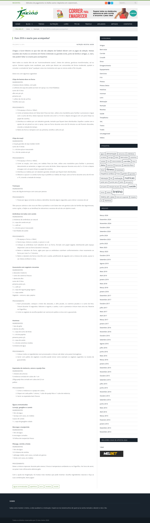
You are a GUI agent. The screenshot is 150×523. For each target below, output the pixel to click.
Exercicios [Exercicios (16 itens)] (118, 165)
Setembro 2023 (105, 239)
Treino (41, 24)
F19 (101, 77)
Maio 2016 (103, 356)
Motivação (103, 101)
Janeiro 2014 (104, 424)
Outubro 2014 (105, 396)
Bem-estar (103, 49)
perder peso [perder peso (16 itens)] (114, 182)
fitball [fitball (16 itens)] (102, 170)
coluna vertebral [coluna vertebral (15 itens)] (116, 161)
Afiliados (101, 24)
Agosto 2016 (104, 344)
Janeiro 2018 (104, 291)
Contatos (128, 24)
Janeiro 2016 (104, 364)
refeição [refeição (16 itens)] (124, 186)
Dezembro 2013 (105, 428)
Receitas (86, 44)
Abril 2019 (103, 275)
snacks (56, 486)
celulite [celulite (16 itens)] (103, 161)
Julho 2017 (103, 307)
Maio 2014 (103, 408)
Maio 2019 (103, 271)
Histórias (103, 90)
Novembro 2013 (105, 432)
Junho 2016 (104, 352)
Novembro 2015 (105, 372)
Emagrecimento (105, 65)
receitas (48, 486)
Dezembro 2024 (105, 219)
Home (17, 24)
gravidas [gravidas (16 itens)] (132, 174)
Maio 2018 (103, 283)
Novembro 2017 (105, 299)
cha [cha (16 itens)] (109, 161)
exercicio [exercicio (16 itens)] (110, 165)
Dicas (102, 61)
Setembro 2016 (105, 340)
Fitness (102, 82)
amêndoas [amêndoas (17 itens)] (130, 154)
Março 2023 (104, 251)
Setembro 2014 (105, 400)
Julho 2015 (103, 384)
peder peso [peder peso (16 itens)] (104, 182)
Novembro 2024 (105, 223)
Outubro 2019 (105, 255)
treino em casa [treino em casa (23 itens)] (107, 197)
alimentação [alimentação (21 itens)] (111, 154)
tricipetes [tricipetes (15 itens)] (133, 197)
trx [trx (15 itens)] (101, 200)
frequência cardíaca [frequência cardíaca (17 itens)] (107, 174)
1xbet (102, 447)
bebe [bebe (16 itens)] (116, 157)
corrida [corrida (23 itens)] (127, 161)
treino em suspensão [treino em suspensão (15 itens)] (122, 197)
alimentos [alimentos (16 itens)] (122, 154)
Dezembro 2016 (105, 328)
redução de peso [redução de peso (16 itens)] (114, 186)
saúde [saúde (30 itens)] (132, 186)
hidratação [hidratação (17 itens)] (104, 178)
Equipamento (104, 69)
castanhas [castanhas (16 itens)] (133, 157)
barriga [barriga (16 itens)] (110, 157)
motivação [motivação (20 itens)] (118, 178)
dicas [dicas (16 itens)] (133, 161)
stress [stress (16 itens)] (103, 192)
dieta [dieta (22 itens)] (103, 165)
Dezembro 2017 (105, 295)
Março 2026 (104, 215)
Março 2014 (104, 416)
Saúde (92, 44)
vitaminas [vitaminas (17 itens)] (108, 200)
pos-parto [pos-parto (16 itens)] (129, 182)
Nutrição (54, 24)
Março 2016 (104, 360)
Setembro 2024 (105, 231)
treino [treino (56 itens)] (118, 191)
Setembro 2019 (105, 259)
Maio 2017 (103, 312)
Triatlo (88, 24)
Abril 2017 (103, 315)
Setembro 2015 (105, 380)
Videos (102, 138)
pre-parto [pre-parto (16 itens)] (104, 186)
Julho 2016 (103, 348)
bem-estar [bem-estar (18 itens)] (124, 157)
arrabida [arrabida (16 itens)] (103, 157)
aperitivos (33, 486)
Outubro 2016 (105, 336)
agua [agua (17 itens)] (102, 154)
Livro (66, 24)
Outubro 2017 (105, 304)
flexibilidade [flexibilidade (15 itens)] (119, 170)
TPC (101, 122)
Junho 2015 (104, 388)
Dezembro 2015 (105, 368)
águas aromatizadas (20, 486)
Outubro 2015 (105, 376)
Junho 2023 (104, 243)
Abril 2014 (103, 412)
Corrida (102, 53)
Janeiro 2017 (104, 323)
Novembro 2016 (105, 332)
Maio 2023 (103, 247)
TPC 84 (76, 24)
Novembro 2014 (105, 392)
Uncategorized (105, 134)
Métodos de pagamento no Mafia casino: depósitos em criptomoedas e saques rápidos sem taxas (52, 3)
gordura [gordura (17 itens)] (125, 174)
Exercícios (103, 73)
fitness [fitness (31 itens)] (110, 169)
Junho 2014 (104, 404)
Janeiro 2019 (104, 279)
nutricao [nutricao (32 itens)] (129, 178)
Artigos (114, 24)
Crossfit (102, 57)
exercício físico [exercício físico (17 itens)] (129, 165)
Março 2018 (104, 287)
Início (22, 29)
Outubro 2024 (105, 227)
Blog (28, 24)
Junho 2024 (104, 235)
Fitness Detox (104, 85)
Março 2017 (104, 320)
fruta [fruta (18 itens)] (118, 174)
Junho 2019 (104, 267)
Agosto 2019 (104, 263)
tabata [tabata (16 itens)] (109, 192)
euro (41, 486)
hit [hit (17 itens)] (111, 178)
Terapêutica (104, 118)
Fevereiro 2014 (105, 420)
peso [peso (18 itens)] (122, 182)
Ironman (103, 93)
